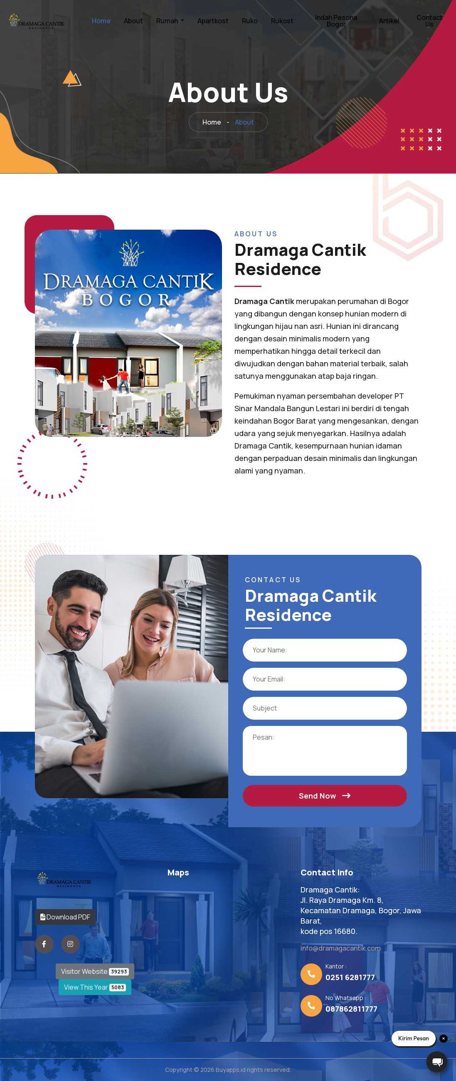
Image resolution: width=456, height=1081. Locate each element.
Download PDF (65, 917)
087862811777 (351, 1008)
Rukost (282, 20)
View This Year (95, 987)
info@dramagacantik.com (341, 948)
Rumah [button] (167, 20)
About (133, 20)
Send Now (324, 796)
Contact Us (430, 21)
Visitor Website (95, 971)
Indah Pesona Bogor (336, 21)
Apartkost (213, 20)
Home (101, 20)
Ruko (250, 20)
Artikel (389, 20)
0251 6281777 (350, 977)
